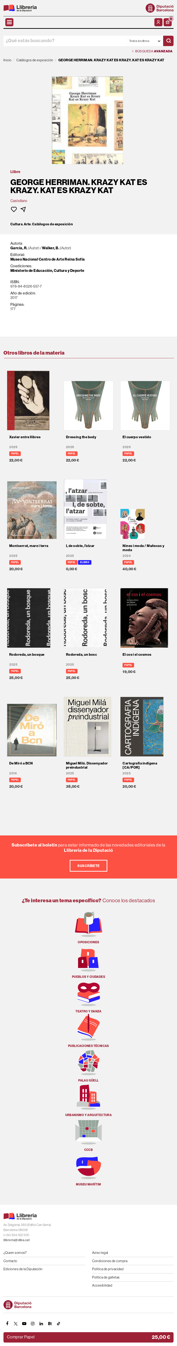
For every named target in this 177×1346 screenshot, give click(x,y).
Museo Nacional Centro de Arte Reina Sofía (47, 259)
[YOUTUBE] (24, 1323)
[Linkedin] (41, 1323)
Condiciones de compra (110, 1261)
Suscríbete (88, 866)
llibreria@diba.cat (16, 1240)
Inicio (7, 60)
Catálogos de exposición (52, 224)
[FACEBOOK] (7, 1323)
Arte (27, 224)
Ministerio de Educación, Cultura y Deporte (47, 270)
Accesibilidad (102, 1285)
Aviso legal (100, 1253)
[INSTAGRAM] (32, 1323)
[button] (168, 22)
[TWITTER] (15, 1323)
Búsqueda (152, 51)
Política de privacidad (108, 1269)
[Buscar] (168, 41)
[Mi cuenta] (158, 22)
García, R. (19, 248)
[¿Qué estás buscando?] (64, 41)
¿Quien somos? (15, 1253)
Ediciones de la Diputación (23, 1269)
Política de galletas (106, 1277)
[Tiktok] (58, 1323)
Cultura (16, 224)
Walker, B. (50, 248)
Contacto (10, 1261)
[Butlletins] (50, 1323)
